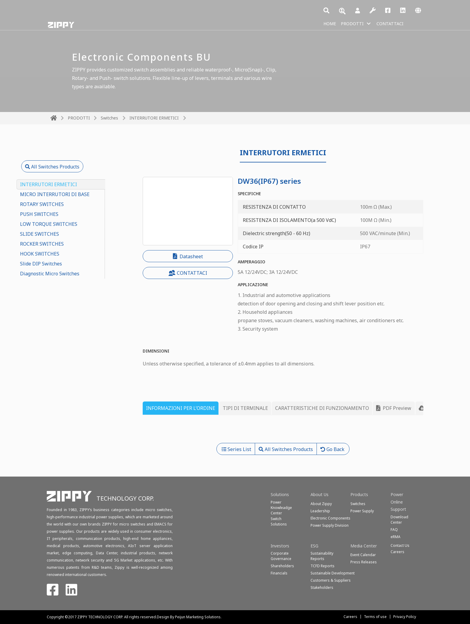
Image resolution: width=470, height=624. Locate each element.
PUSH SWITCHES (69, 214)
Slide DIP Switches (71, 263)
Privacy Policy (404, 616)
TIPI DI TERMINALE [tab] (245, 408)
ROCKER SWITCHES (72, 244)
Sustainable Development (333, 573)
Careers (350, 616)
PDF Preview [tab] (393, 408)
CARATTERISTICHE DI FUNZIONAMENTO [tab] (322, 408)
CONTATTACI (396, 23)
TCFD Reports (323, 565)
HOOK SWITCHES (70, 253)
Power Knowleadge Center (281, 508)
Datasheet (188, 256)
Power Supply (362, 510)
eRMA (395, 536)
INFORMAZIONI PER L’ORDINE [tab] (180, 408)
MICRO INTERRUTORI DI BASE (85, 194)
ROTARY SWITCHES (72, 204)
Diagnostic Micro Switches (80, 273)
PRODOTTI (355, 23)
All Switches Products (82, 166)
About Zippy (321, 503)
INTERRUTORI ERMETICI (154, 118)
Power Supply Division (330, 525)
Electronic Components (330, 518)
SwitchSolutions (279, 521)
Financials (279, 573)
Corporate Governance (281, 556)
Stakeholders (322, 587)
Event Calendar (363, 554)
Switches (109, 118)
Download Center (399, 519)
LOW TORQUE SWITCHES (79, 224)
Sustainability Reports (322, 556)
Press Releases (363, 562)
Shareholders (282, 565)
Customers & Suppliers (331, 580)
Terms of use (375, 616)
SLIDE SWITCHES (69, 234)
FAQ (394, 529)
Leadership (320, 510)
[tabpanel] (283, 431)
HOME (330, 23)
